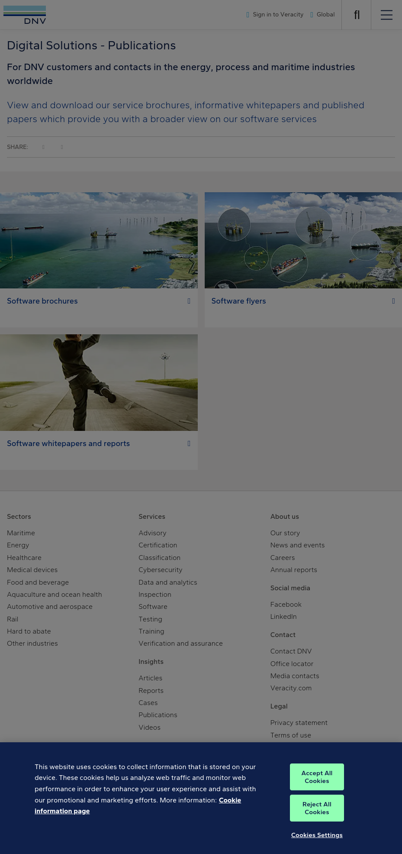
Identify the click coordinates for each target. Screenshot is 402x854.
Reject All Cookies (316, 815)
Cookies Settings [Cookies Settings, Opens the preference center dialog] (317, 842)
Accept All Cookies (316, 784)
